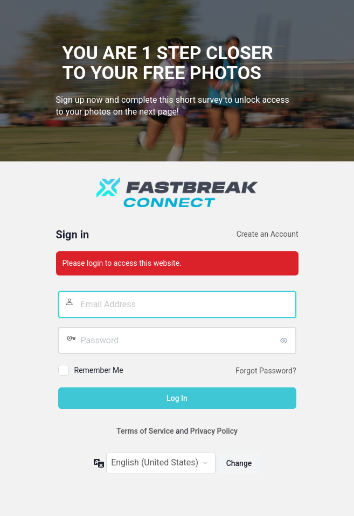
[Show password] (285, 340)
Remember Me (98, 370)
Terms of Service (144, 431)
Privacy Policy (214, 431)
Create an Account (268, 234)
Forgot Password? (265, 370)
